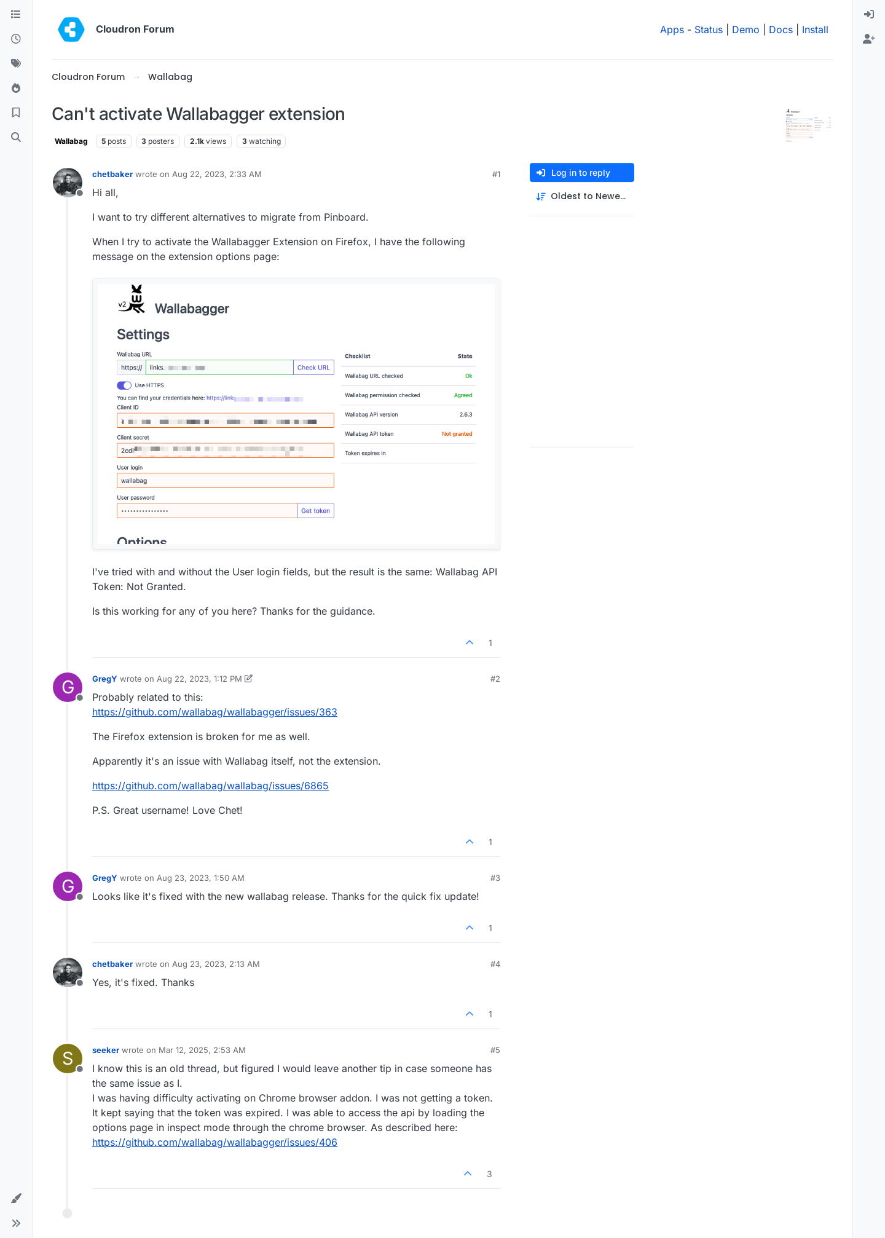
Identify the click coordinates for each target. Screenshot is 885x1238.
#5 (495, 1050)
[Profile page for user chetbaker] (67, 182)
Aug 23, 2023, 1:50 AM (201, 878)
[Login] (869, 15)
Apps (672, 29)
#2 (495, 679)
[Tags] (16, 64)
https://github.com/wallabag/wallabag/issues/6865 (210, 785)
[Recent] (16, 39)
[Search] (16, 138)
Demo (746, 29)
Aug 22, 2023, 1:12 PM (199, 679)
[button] (16, 1198)
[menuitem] (869, 15)
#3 (495, 878)
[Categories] (16, 15)
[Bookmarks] (16, 113)
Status (708, 29)
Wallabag (71, 141)
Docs (781, 29)
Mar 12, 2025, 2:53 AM (202, 1050)
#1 (496, 174)
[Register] (869, 39)
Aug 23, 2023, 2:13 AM (216, 964)
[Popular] (16, 88)
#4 (495, 964)
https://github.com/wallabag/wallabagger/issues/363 (214, 712)
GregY (104, 679)
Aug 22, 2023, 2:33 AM (217, 174)
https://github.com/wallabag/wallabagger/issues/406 (214, 1142)
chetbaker (112, 174)
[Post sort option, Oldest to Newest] (582, 196)
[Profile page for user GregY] (67, 687)
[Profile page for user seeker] (67, 1058)
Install (815, 29)
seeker (105, 1050)
